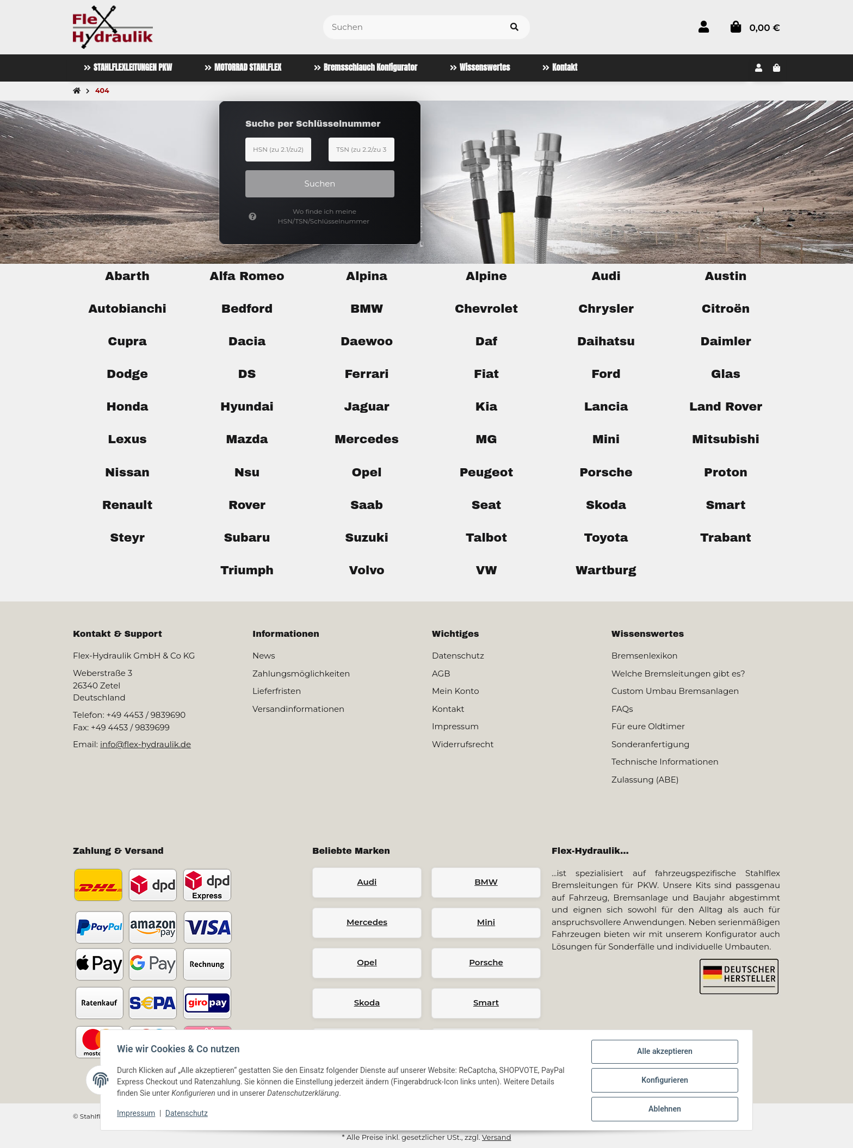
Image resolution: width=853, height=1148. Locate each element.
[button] (704, 27)
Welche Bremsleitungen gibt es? (678, 673)
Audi (367, 882)
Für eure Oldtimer (648, 726)
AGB (441, 673)
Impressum (137, 1114)
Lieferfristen (276, 691)
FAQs (622, 709)
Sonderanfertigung (650, 744)
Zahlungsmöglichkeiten (301, 673)
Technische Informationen (665, 761)
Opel (367, 962)
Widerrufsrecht (463, 744)
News (263, 655)
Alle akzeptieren (663, 1052)
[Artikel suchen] (514, 27)
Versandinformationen (298, 709)
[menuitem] (127, 68)
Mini (486, 922)
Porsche (486, 962)
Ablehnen (663, 1109)
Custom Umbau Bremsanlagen (675, 691)
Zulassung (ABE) (645, 779)
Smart (486, 1002)
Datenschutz (187, 1114)
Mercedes (367, 922)
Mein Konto (455, 691)
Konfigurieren (663, 1081)
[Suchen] (411, 27)
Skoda (367, 1002)
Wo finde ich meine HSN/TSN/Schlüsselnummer (309, 216)
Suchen (320, 183)
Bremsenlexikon (644, 655)
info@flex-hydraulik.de (145, 744)
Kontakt (448, 709)
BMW (486, 882)
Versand (496, 1137)
